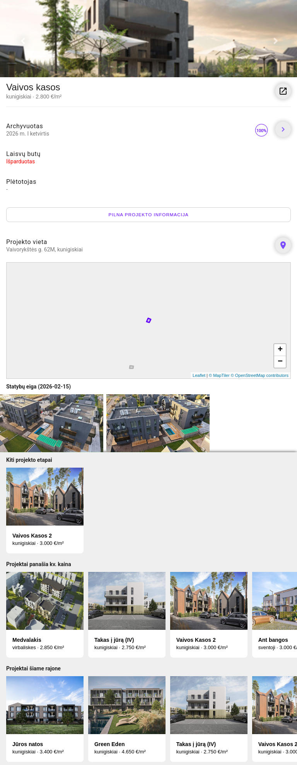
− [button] (280, 362)
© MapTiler (219, 375)
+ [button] (280, 350)
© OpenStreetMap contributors (259, 375)
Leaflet (199, 375)
